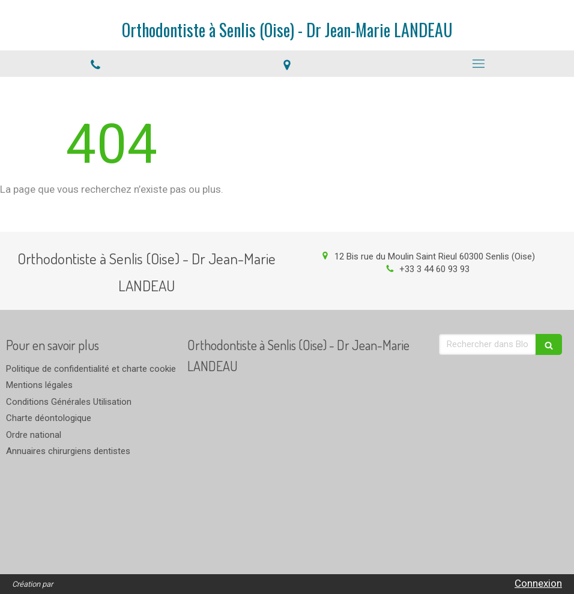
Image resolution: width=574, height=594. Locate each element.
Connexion (538, 583)
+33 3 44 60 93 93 (434, 269)
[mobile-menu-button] (478, 64)
